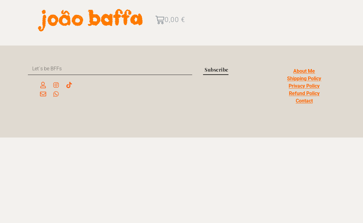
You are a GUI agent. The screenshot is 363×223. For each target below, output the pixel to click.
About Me (304, 71)
